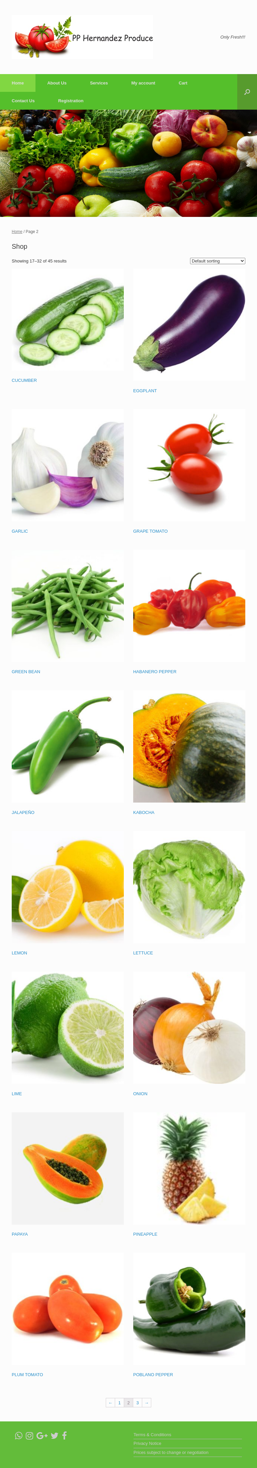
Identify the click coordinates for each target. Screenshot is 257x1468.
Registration (71, 100)
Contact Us (23, 100)
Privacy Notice (147, 1443)
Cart (183, 82)
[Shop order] (217, 261)
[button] (8, 163)
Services (99, 82)
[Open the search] (247, 92)
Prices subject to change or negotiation (171, 1452)
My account (143, 82)
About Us (57, 82)
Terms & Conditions (152, 1434)
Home (18, 82)
